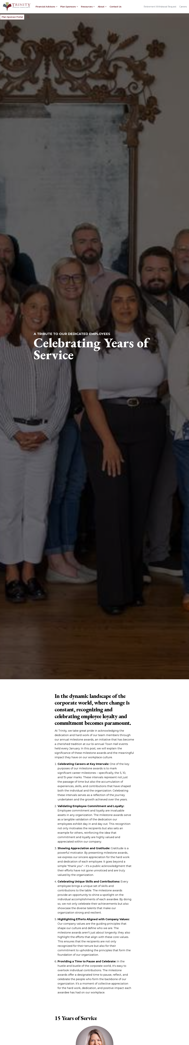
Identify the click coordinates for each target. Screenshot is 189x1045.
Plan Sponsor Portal (12, 17)
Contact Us (115, 6)
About (101, 6)
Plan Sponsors (68, 6)
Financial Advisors (45, 6)
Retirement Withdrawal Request (160, 6)
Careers (183, 6)
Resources (87, 6)
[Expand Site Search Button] (28, 17)
